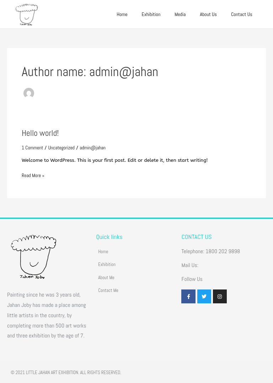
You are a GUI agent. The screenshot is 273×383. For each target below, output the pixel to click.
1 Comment (32, 148)
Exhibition (151, 14)
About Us (208, 14)
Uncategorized (61, 148)
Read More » (33, 175)
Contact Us (241, 14)
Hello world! (40, 133)
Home (122, 14)
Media (180, 14)
